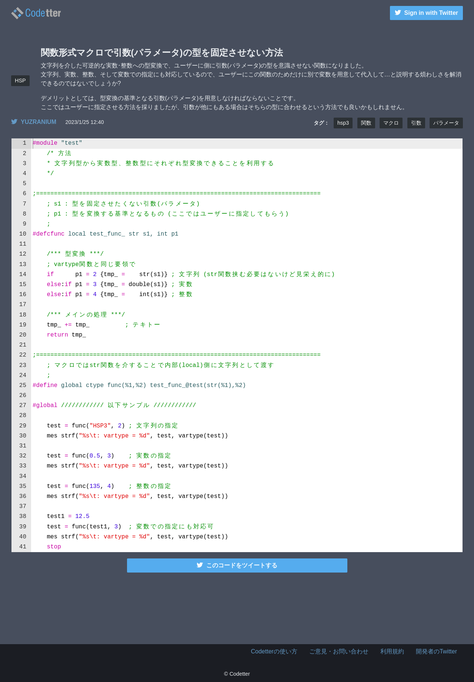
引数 (416, 123)
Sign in (426, 13)
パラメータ (446, 123)
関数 (366, 123)
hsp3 (343, 123)
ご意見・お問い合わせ (338, 651)
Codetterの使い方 (274, 651)
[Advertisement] (237, 607)
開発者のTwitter (436, 651)
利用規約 (392, 651)
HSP (20, 80)
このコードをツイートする (237, 565)
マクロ (391, 123)
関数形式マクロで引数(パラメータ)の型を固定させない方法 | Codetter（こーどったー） (36, 13)
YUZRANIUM (33, 122)
